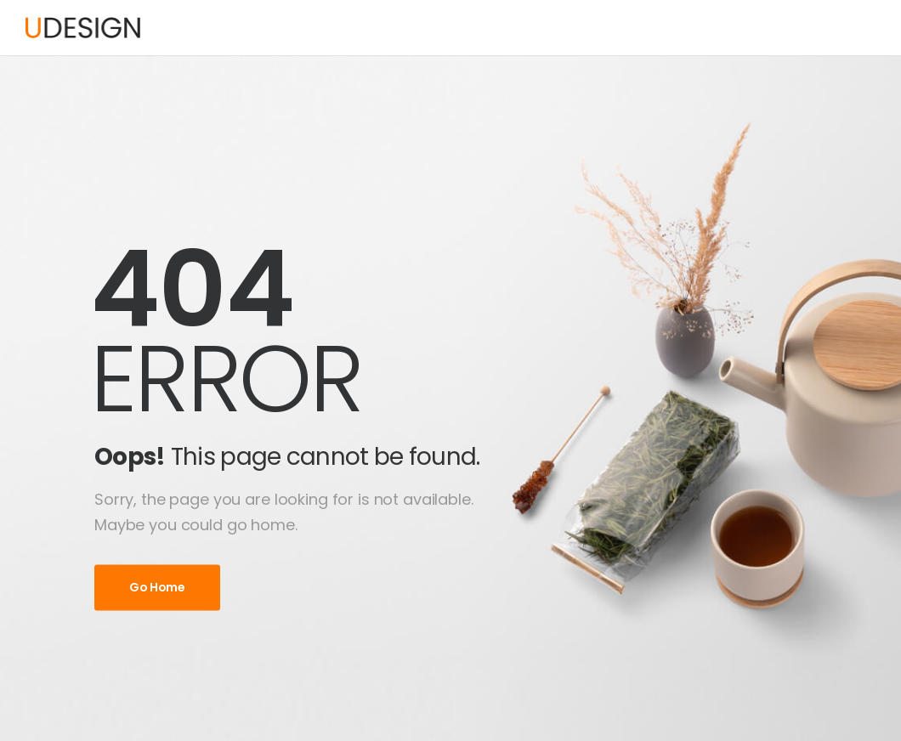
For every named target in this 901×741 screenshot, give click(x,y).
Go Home (157, 587)
